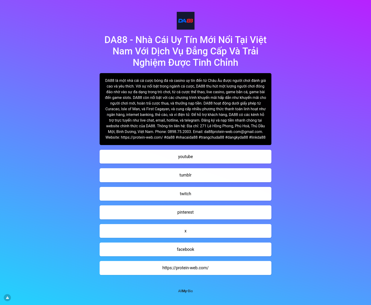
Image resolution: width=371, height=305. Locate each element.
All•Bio (185, 291)
